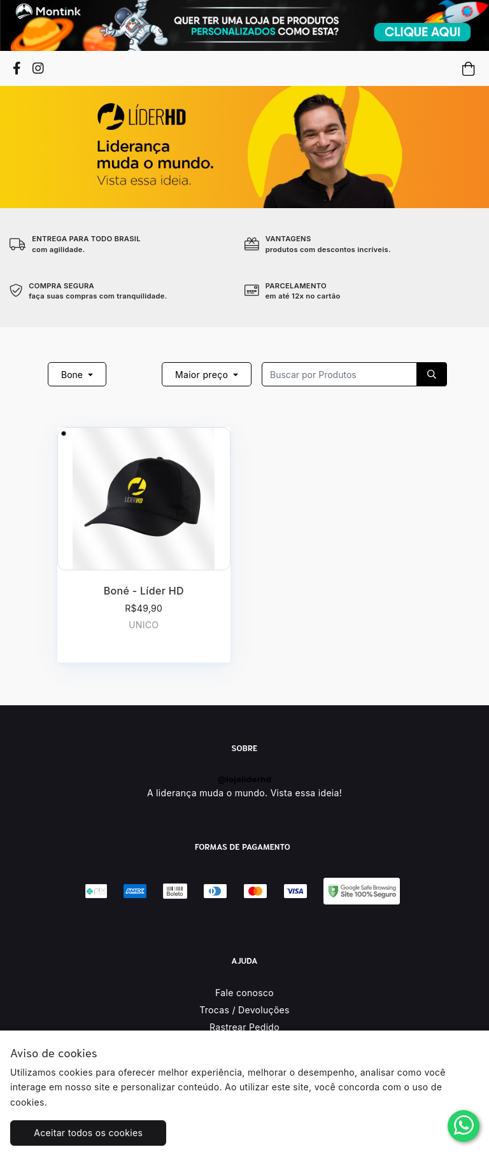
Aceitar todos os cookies (88, 1132)
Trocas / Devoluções (244, 1009)
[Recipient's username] (339, 374)
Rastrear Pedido (244, 1027)
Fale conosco (244, 992)
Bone (73, 374)
